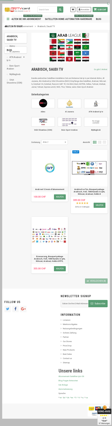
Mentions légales (70, 324)
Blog (98, 19)
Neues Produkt (15, 109)
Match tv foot (13, 26)
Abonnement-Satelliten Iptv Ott (71, 376)
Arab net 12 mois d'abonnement (49, 189)
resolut (11, 129)
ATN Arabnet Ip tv (14, 60)
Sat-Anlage (63, 385)
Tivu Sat (12, 125)
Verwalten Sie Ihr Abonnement (23, 17)
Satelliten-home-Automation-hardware (69, 17)
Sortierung (35, 142)
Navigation (8, 19)
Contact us (67, 358)
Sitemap (66, 363)
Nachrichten (14, 104)
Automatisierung (65, 389)
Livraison (66, 320)
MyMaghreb (15, 76)
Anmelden (84, 9)
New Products (69, 350)
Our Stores (67, 341)
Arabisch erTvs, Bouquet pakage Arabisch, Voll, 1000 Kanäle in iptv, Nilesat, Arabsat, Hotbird (89, 191)
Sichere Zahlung (69, 333)
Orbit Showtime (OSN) (14, 83)
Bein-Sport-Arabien (13, 69)
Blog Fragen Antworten (68, 380)
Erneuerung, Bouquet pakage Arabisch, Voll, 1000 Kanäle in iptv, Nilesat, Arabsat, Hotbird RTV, (49, 258)
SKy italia (12, 113)
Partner (66, 337)
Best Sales (67, 354)
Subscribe (98, 303)
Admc (12, 48)
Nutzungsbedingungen (72, 328)
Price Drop (67, 346)
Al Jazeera (14, 54)
